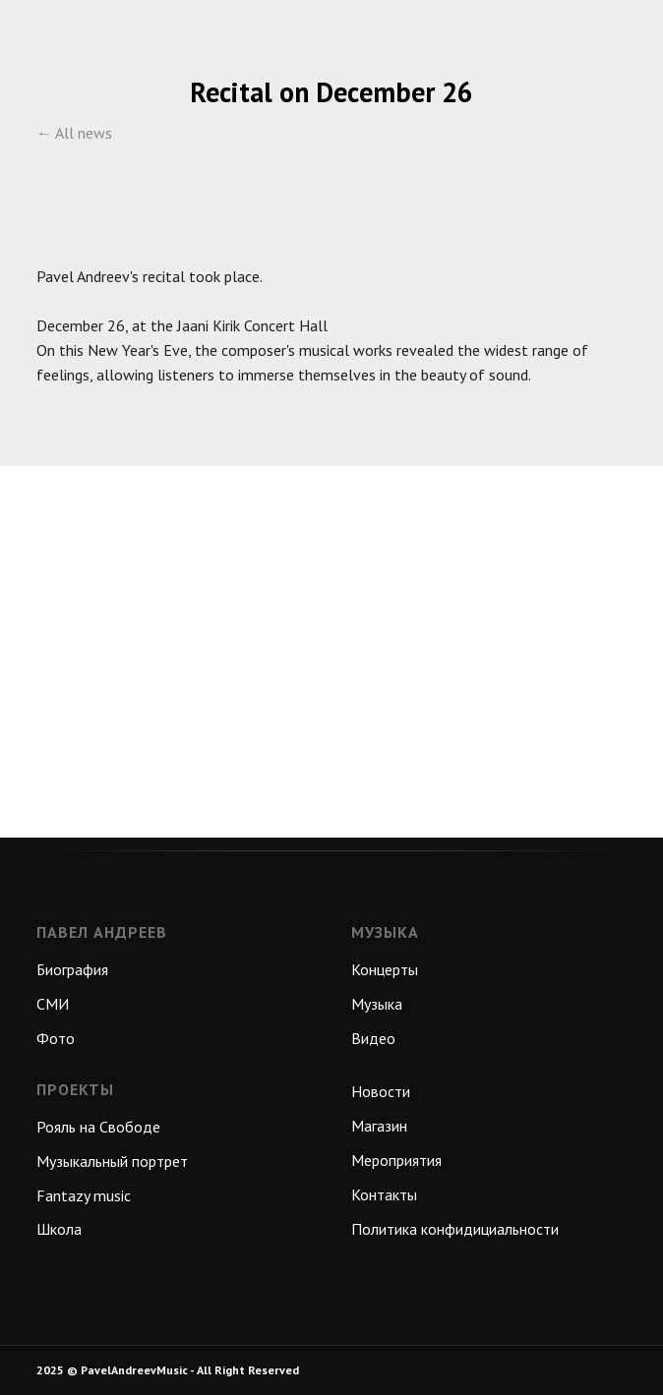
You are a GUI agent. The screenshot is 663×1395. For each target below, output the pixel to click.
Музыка (376, 1004)
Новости (380, 1091)
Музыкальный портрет (112, 1161)
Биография (72, 969)
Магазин (379, 1125)
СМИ (52, 1004)
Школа (59, 1229)
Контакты (384, 1194)
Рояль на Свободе (98, 1126)
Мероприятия (396, 1160)
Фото (55, 1038)
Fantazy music (83, 1195)
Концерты (384, 969)
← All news (74, 133)
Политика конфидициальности (455, 1229)
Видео (373, 1038)
